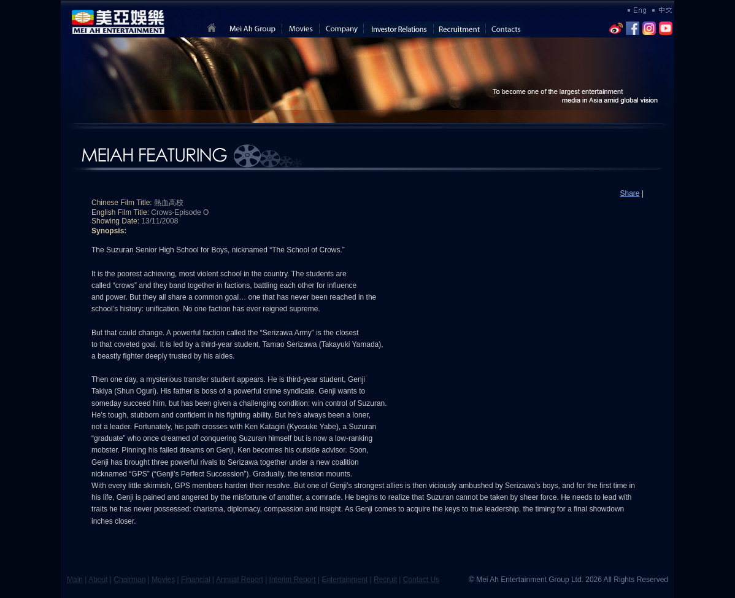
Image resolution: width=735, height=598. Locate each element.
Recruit (385, 579)
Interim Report (292, 579)
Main (75, 579)
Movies (163, 579)
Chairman (129, 579)
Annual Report (239, 579)
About (97, 579)
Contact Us (421, 579)
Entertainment (344, 579)
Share (630, 193)
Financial (195, 579)
